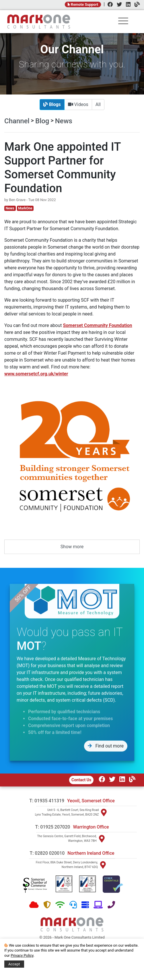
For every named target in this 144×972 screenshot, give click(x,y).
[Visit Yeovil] (104, 812)
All (98, 104)
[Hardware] (85, 905)
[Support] (73, 905)
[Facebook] (109, 5)
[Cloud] (34, 905)
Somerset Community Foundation (97, 325)
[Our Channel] (130, 780)
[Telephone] (111, 905)
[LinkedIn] (127, 5)
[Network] (60, 905)
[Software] (98, 905)
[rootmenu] (123, 22)
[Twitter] (118, 5)
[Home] (38, 21)
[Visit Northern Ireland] (103, 865)
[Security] (47, 905)
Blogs (52, 104)
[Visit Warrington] (102, 839)
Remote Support (83, 4)
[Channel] (136, 5)
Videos (78, 104)
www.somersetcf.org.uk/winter (36, 374)
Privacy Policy (22, 955)
